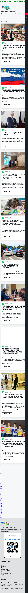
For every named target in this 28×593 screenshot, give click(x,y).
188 (1, 488)
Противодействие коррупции (7, 572)
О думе (2, 565)
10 (0, 478)
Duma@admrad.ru (19, 588)
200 (1, 503)
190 (1, 491)
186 (1, 486)
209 (1, 514)
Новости (26, 14)
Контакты (3, 574)
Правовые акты (4, 569)
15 (0, 484)
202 (1, 505)
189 (1, 490)
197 (0, 499)
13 (0, 481)
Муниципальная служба (6, 573)
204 (1, 508)
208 (1, 512)
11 (0, 479)
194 (1, 496)
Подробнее (7, 61)
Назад (1, 466)
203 (1, 506)
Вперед (1, 517)
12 (0, 480)
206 (1, 510)
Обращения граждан (5, 570)
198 (1, 500)
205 (1, 509)
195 (0, 497)
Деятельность (4, 566)
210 (1, 515)
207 (1, 511)
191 (0, 492)
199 (0, 502)
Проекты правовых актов (6, 568)
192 (0, 493)
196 (1, 498)
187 (1, 487)
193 (0, 494)
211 (0, 516)
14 (0, 482)
